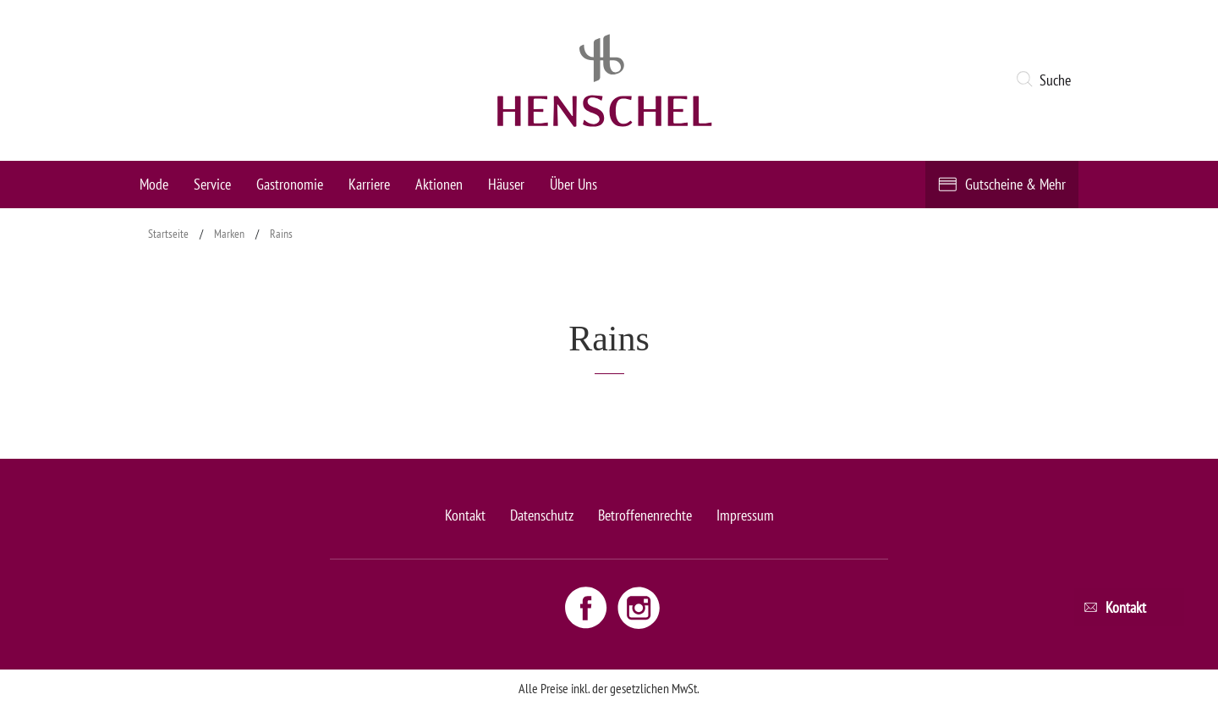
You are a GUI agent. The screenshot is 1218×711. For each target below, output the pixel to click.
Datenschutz (541, 515)
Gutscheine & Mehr (1015, 184)
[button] (1047, 80)
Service (212, 184)
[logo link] (604, 80)
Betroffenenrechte (645, 515)
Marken (229, 233)
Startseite (168, 233)
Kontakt (465, 515)
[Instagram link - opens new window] (638, 607)
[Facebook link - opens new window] (588, 607)
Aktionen (439, 184)
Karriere (369, 184)
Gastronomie (289, 184)
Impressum (745, 515)
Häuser (506, 184)
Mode (154, 184)
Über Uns (573, 184)
